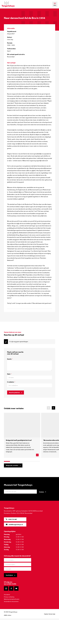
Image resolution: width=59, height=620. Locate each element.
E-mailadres (11, 382)
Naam (9, 374)
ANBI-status (8, 617)
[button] (53, 408)
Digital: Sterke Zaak (49, 615)
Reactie (10, 359)
